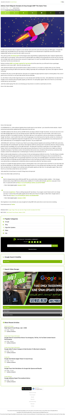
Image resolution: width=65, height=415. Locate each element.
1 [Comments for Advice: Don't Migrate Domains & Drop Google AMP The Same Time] (10, 8)
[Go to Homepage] (9, 2)
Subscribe (54, 245)
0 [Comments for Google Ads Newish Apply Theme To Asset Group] (5, 391)
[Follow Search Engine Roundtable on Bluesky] (35, 242)
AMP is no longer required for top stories (20, 63)
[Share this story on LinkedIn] (32, 13)
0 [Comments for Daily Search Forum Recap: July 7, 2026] (5, 361)
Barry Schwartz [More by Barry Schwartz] (12, 361)
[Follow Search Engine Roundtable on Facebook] (29, 242)
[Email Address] (29, 246)
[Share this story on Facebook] (5, 13)
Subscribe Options (32, 249)
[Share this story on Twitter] (14, 13)
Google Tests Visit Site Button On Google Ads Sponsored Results (23, 398)
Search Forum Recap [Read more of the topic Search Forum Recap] (8, 355)
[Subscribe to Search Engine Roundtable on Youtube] (38, 242)
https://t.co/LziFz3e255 (23, 182)
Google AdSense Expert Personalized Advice (17, 407)
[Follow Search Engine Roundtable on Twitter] (32, 242)
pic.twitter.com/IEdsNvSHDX (31, 195)
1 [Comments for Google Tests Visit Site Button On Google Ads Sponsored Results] (5, 401)
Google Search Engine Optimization (12, 9)
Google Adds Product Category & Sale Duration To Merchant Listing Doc (25, 378)
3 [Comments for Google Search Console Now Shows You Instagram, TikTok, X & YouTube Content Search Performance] (5, 372)
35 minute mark (15, 55)
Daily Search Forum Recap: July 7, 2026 (15, 357)
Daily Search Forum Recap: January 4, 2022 (15, 212)
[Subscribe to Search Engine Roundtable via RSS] (40, 242)
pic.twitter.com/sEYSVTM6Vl (37, 182)
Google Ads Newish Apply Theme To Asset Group (18, 388)
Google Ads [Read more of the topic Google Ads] (7, 386)
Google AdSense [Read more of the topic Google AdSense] (8, 406)
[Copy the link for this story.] (59, 13)
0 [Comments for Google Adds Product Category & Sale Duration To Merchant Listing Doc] (5, 382)
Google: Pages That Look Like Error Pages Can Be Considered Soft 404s (24, 209)
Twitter (13, 204)
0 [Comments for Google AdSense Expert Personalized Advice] (5, 411)
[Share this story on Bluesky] (41, 13)
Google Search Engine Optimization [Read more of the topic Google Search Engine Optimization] (12, 365)
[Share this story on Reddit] (23, 13)
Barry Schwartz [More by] (16, 8)
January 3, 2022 (22, 185)
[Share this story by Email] (50, 13)
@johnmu (49, 181)
